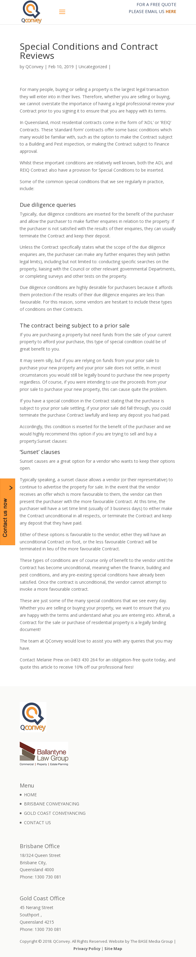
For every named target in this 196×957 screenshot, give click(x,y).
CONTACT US (37, 822)
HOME (30, 795)
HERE (171, 11)
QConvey (34, 66)
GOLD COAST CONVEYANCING (55, 813)
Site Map (113, 948)
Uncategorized (93, 66)
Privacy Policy (86, 948)
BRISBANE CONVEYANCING (51, 804)
